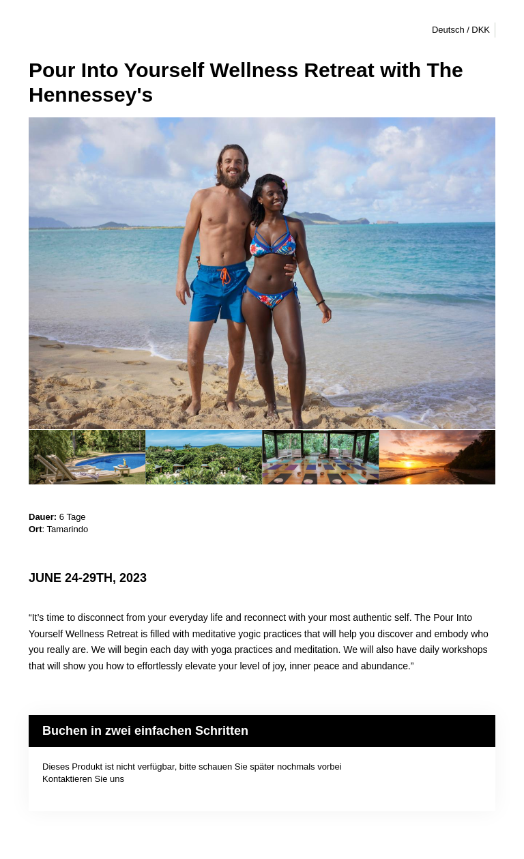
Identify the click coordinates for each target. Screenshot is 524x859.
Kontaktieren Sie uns (83, 779)
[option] (87, 457)
